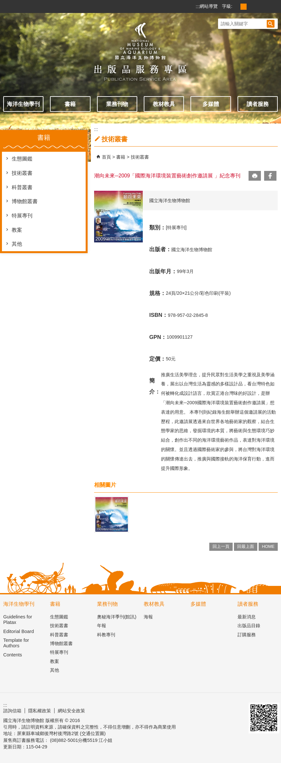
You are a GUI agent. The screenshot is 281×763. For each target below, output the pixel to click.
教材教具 (164, 104)
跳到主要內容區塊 (3, 3)
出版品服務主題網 (140, 48)
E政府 (207, 710)
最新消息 (247, 616)
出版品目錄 (249, 625)
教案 (17, 230)
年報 (101, 625)
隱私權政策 (39, 710)
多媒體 (210, 104)
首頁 (106, 157)
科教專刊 (106, 634)
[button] (271, 24)
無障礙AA (231, 708)
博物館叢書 (25, 201)
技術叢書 (22, 173)
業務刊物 (117, 104)
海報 (148, 616)
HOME (268, 546)
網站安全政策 (71, 710)
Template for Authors (16, 643)
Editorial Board (18, 631)
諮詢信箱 (12, 710)
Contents (12, 654)
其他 (17, 244)
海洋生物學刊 (23, 104)
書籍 (70, 104)
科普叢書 (22, 187)
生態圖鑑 (22, 159)
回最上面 (245, 546)
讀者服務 (258, 104)
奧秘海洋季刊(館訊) (117, 616)
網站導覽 (209, 6)
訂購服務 (247, 634)
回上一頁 (221, 546)
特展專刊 (22, 215)
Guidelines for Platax (17, 619)
